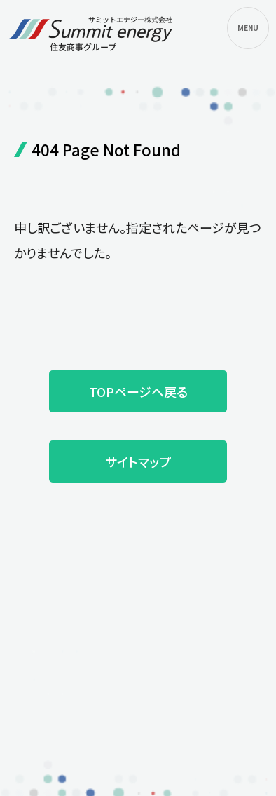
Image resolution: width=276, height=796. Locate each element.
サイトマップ (138, 461)
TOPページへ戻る (138, 391)
